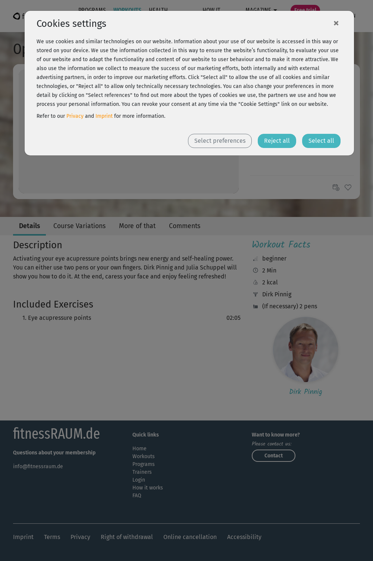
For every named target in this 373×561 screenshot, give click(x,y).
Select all (321, 140)
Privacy (75, 116)
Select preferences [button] (219, 140)
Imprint (104, 116)
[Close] (336, 23)
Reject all (277, 140)
